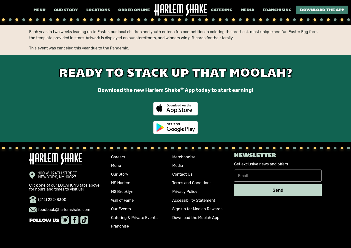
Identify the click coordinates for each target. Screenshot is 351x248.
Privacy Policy (184, 191)
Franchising (277, 10)
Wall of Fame (122, 200)
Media (247, 10)
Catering (221, 10)
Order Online (134, 10)
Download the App (322, 10)
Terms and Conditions (192, 183)
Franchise (120, 226)
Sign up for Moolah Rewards (197, 209)
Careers (118, 157)
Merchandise (183, 157)
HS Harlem (120, 183)
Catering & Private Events (134, 217)
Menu (39, 10)
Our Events (121, 209)
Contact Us (182, 174)
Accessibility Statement (193, 200)
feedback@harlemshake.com (59, 209)
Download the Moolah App (195, 217)
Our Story (66, 10)
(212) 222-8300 (48, 199)
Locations (98, 10)
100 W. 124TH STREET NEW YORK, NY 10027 (53, 175)
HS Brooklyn (122, 191)
